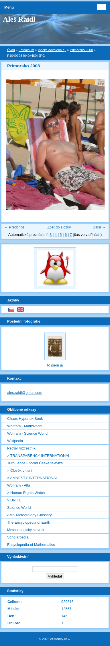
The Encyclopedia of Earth (28, 522)
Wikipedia (15, 441)
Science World (19, 507)
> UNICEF (15, 500)
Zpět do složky (59, 227)
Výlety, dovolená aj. (52, 50)
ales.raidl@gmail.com (24, 392)
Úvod (11, 50)
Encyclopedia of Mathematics (31, 544)
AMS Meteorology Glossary (29, 515)
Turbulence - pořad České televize (35, 463)
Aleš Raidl (19, 19)
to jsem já (55, 365)
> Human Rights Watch (26, 493)
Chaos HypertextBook (25, 418)
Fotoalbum (26, 50)
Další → (99, 227)
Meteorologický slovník (25, 530)
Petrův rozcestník (21, 448)
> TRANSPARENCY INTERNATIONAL (38, 455)
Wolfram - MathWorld (24, 426)
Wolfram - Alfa (18, 485)
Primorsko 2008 (81, 50)
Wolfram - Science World (27, 433)
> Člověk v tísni (19, 470)
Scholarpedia (18, 537)
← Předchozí (14, 227)
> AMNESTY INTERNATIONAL (32, 478)
